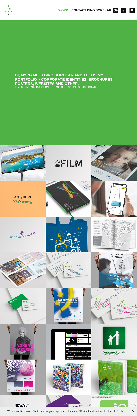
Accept (111, 411)
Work (63, 10)
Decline (121, 411)
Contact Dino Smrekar (91, 10)
